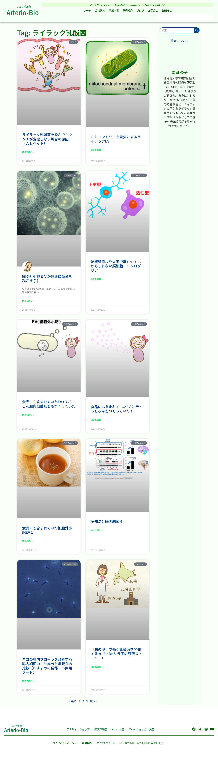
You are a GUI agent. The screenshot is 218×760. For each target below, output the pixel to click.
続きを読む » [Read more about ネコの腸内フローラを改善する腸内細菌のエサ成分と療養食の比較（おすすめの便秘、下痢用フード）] (28, 682)
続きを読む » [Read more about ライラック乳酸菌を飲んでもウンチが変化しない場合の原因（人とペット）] (28, 153)
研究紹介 (127, 11)
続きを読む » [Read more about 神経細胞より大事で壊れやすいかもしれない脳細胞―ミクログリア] (97, 280)
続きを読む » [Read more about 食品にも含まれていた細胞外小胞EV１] (28, 542)
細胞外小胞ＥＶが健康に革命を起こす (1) (47, 279)
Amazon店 (135, 5)
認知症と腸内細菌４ (107, 522)
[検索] (196, 31)
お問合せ (154, 11)
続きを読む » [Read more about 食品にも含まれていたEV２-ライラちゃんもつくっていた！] (97, 421)
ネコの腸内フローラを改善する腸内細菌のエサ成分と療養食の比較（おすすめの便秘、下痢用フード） (47, 667)
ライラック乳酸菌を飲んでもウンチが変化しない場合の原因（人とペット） (47, 140)
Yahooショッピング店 (157, 5)
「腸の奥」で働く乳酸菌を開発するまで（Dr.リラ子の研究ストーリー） (116, 655)
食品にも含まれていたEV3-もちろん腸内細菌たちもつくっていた (48, 405)
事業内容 (113, 11)
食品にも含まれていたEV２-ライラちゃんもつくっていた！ (117, 410)
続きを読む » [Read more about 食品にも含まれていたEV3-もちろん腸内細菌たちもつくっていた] (28, 416)
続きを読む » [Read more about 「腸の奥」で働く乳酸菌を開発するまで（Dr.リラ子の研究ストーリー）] (97, 668)
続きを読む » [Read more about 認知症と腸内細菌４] (97, 531)
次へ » (93, 702)
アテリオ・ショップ (96, 5)
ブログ (141, 11)
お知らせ (168, 11)
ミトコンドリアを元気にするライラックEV (116, 140)
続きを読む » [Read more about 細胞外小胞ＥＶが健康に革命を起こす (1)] (28, 302)
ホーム (85, 11)
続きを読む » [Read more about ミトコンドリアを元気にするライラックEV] (97, 151)
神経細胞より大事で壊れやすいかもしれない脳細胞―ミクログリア (116, 267)
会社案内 (98, 11)
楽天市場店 (119, 5)
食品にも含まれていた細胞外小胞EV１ (47, 531)
